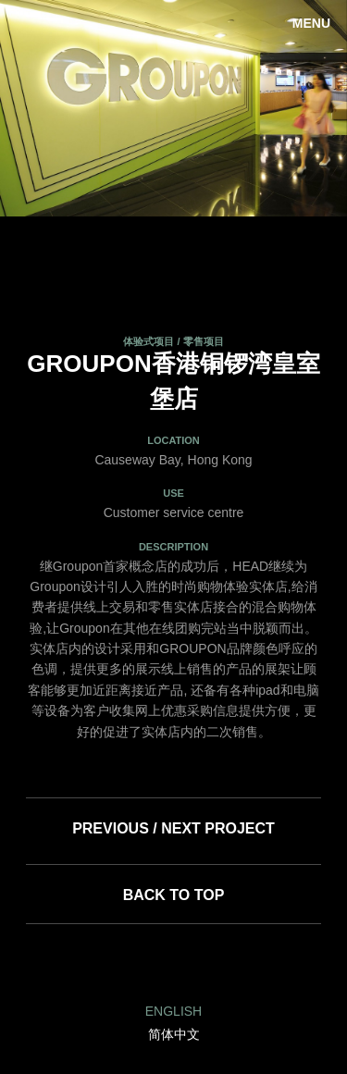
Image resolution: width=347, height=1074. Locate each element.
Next (319, 108)
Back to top (174, 895)
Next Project (218, 828)
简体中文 (174, 1034)
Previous (27, 108)
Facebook (173, 963)
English (173, 1011)
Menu (311, 23)
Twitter (218, 963)
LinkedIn (128, 963)
